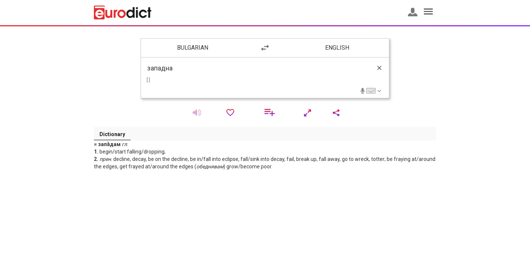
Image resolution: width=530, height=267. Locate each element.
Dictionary (112, 134)
